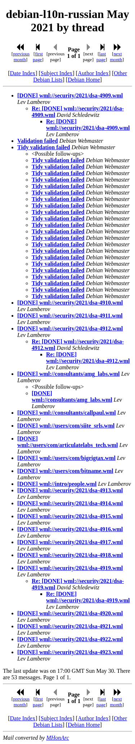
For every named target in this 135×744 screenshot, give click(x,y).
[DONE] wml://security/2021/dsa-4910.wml (70, 303)
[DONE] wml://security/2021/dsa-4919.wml (70, 568)
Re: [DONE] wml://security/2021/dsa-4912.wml (88, 357)
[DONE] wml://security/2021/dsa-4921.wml (70, 626)
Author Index (93, 73)
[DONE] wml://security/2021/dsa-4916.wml (70, 529)
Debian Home (84, 80)
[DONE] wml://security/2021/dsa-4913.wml (70, 490)
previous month (21, 56)
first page (38, 56)
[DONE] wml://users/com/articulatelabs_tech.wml (67, 441)
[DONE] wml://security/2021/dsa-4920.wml (70, 613)
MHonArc (57, 738)
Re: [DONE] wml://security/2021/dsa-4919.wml (88, 597)
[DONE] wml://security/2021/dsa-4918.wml (70, 555)
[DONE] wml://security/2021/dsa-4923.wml (70, 652)
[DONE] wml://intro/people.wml (56, 484)
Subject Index (56, 73)
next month (116, 56)
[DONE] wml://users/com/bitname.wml (65, 471)
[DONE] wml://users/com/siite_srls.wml (65, 426)
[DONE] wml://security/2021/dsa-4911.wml (69, 315)
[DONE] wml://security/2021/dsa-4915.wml (70, 516)
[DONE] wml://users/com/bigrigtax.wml (66, 458)
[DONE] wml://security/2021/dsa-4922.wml (70, 639)
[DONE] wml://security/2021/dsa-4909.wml (70, 95)
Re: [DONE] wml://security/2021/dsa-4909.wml (88, 124)
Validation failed (37, 141)
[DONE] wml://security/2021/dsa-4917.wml (70, 542)
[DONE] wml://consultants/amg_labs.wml (68, 374)
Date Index (23, 73)
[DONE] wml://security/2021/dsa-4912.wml (70, 328)
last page (101, 56)
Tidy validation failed (43, 147)
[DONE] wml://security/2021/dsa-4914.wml (70, 503)
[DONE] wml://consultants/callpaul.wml (66, 413)
